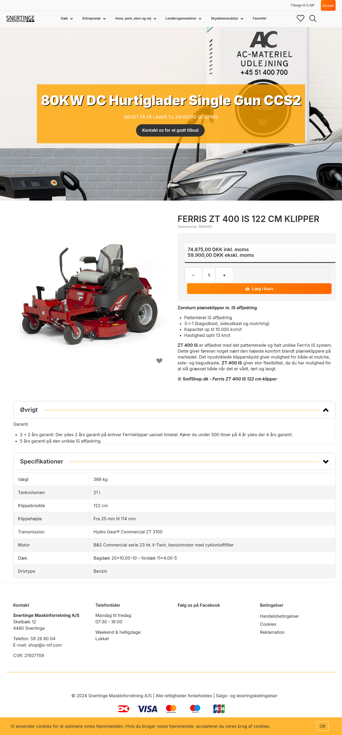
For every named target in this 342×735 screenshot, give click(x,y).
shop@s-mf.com (45, 645)
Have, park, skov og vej (133, 18)
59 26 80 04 (42, 638)
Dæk (65, 18)
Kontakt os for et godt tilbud (170, 130)
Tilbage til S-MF (303, 5)
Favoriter (260, 18)
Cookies (268, 624)
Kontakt (328, 6)
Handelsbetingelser (279, 616)
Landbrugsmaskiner (181, 18)
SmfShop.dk (196, 379)
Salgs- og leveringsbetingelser (246, 695)
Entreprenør (92, 18)
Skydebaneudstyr (225, 18)
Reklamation (272, 632)
